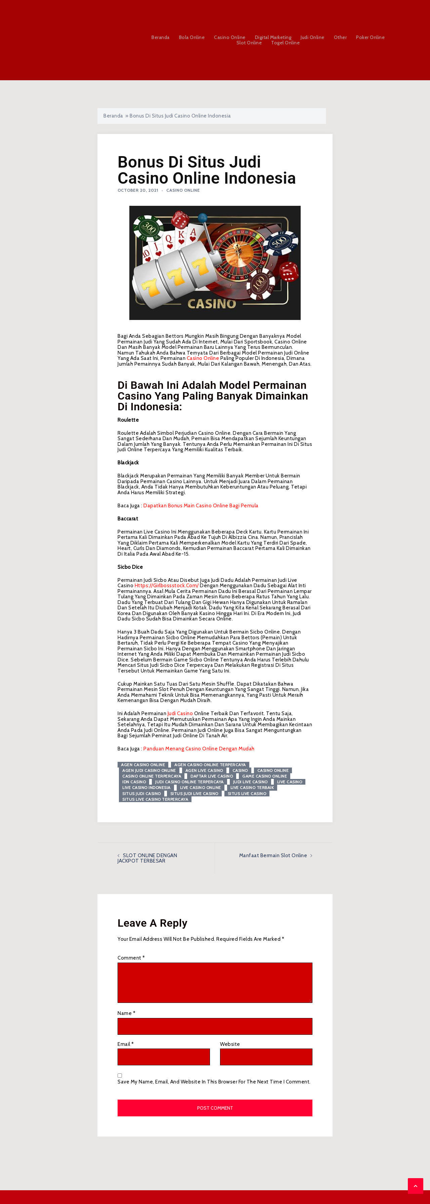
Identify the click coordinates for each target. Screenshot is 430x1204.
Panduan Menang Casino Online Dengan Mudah (199, 749)
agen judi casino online (149, 770)
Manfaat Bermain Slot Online (273, 855)
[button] (415, 1186)
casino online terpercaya (151, 776)
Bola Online (192, 37)
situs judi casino (141, 793)
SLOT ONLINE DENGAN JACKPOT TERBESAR (147, 858)
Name (126, 1013)
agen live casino (204, 770)
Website (230, 1044)
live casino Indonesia (146, 787)
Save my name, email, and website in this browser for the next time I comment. (214, 1082)
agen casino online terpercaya (210, 764)
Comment (131, 958)
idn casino (134, 781)
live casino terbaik (252, 787)
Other (340, 37)
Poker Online (370, 37)
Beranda (161, 37)
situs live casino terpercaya (155, 799)
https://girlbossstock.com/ (167, 586)
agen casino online (143, 764)
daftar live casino (211, 776)
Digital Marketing (273, 37)
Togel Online (285, 42)
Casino (240, 770)
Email (126, 1044)
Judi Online (313, 37)
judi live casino (250, 781)
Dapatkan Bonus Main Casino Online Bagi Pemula (201, 506)
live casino (289, 781)
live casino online (200, 787)
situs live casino (247, 793)
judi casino (180, 713)
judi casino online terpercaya (189, 781)
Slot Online (249, 42)
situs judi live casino (194, 793)
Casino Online (230, 37)
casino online (203, 358)
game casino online (264, 776)
